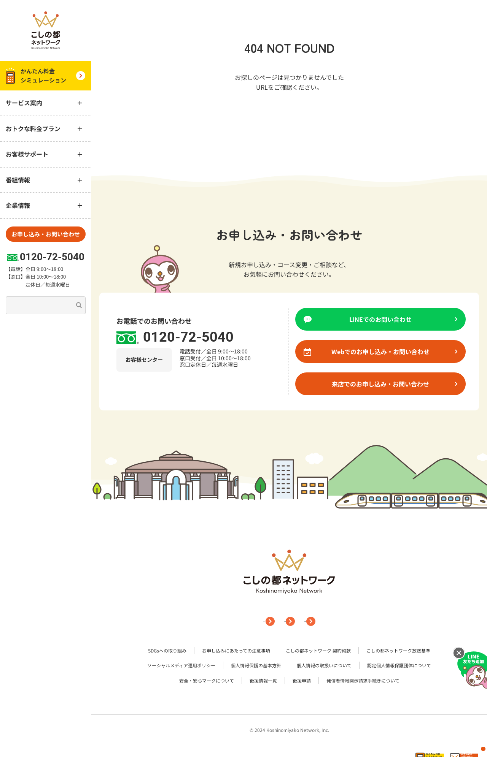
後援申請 (302, 681)
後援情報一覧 (263, 681)
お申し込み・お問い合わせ (45, 234)
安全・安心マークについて (206, 681)
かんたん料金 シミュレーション (45, 75)
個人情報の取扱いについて (324, 666)
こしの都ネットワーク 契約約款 (318, 651)
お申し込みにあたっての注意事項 (236, 651)
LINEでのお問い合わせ (403, 319)
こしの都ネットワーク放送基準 (398, 651)
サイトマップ (244, 621)
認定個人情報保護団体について (399, 666)
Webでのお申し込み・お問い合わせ (394, 351)
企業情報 (295, 621)
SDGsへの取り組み (167, 651)
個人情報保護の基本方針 (256, 666)
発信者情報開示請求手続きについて (362, 681)
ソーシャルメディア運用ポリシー (181, 666)
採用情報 (340, 621)
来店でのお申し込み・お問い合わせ (394, 383)
